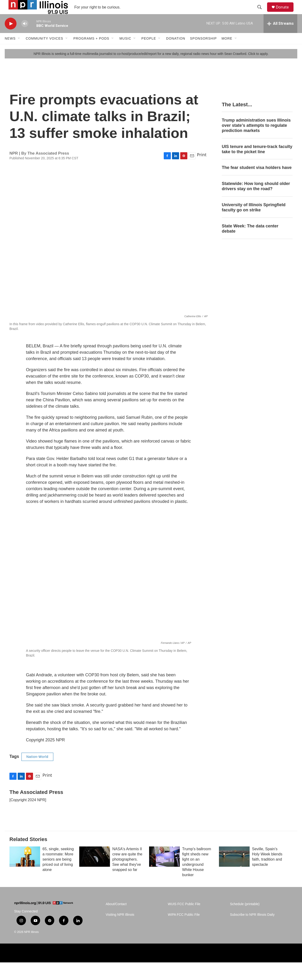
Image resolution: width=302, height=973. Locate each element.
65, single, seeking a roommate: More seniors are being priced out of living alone (58, 870)
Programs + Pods (91, 49)
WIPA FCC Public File (184, 925)
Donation (175, 49)
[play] (10, 34)
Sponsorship (203, 49)
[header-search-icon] (261, 12)
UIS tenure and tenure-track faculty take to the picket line (257, 160)
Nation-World (37, 767)
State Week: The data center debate (250, 239)
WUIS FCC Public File (184, 914)
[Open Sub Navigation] (19, 49)
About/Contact (116, 914)
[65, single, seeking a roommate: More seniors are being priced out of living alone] (24, 867)
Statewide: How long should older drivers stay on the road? (256, 197)
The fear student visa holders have (257, 178)
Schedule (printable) (245, 914)
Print (201, 165)
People (148, 49)
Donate (285, 12)
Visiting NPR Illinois (120, 925)
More (227, 49)
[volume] (25, 34)
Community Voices (44, 49)
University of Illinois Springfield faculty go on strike (253, 218)
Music (125, 49)
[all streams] (280, 34)
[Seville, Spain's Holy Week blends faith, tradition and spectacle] (234, 867)
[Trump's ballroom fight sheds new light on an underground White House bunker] (164, 867)
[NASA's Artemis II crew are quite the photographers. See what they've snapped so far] (94, 867)
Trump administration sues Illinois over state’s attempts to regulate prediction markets (256, 136)
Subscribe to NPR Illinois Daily (252, 925)
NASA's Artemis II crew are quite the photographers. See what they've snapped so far (127, 870)
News (10, 49)
